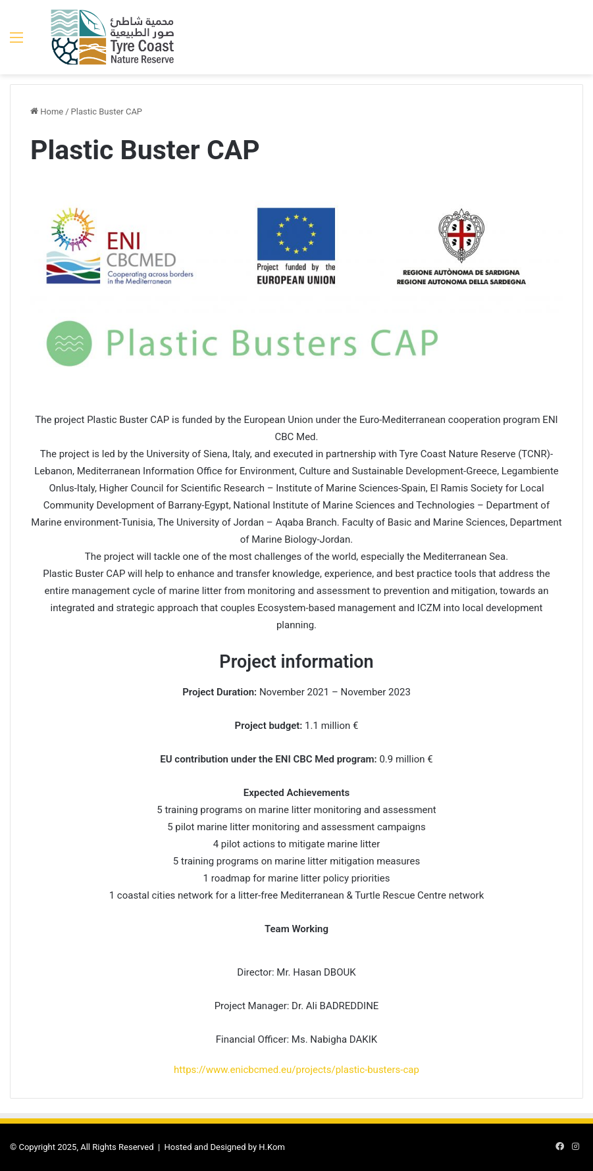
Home (46, 111)
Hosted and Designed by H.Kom (225, 1147)
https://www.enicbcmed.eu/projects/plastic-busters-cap (296, 1070)
